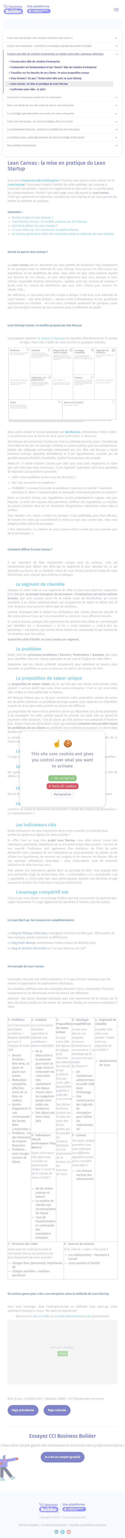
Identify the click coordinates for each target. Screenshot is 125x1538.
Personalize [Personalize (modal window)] (62, 794)
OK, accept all (62, 778)
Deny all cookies (62, 786)
